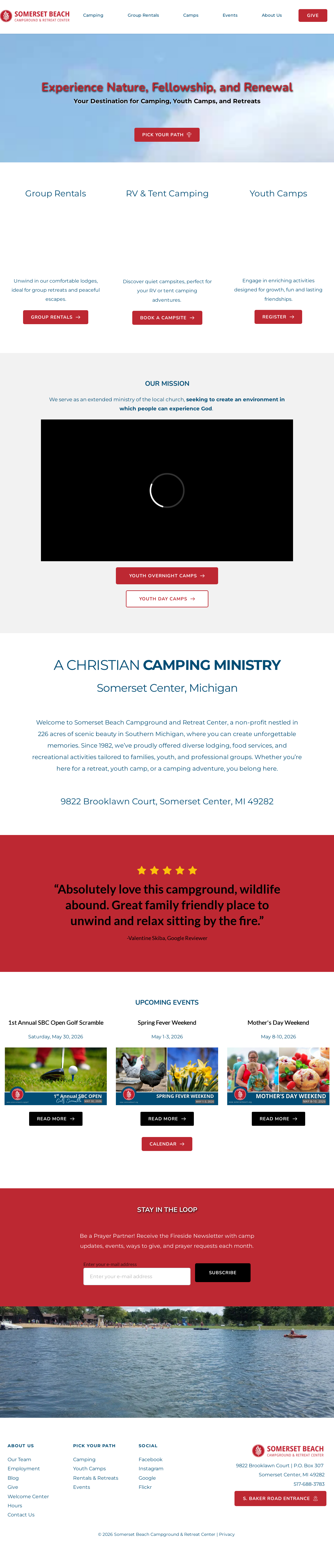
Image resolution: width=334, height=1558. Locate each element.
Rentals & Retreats (95, 1478)
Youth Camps (89, 1468)
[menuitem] (93, 15)
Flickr (146, 1487)
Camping (84, 1459)
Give (13, 1487)
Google (147, 1478)
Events (82, 1487)
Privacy (227, 1534)
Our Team (19, 1459)
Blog (14, 1478)
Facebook (151, 1459)
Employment (24, 1468)
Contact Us (21, 1515)
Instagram (151, 1468)
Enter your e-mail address (110, 1264)
